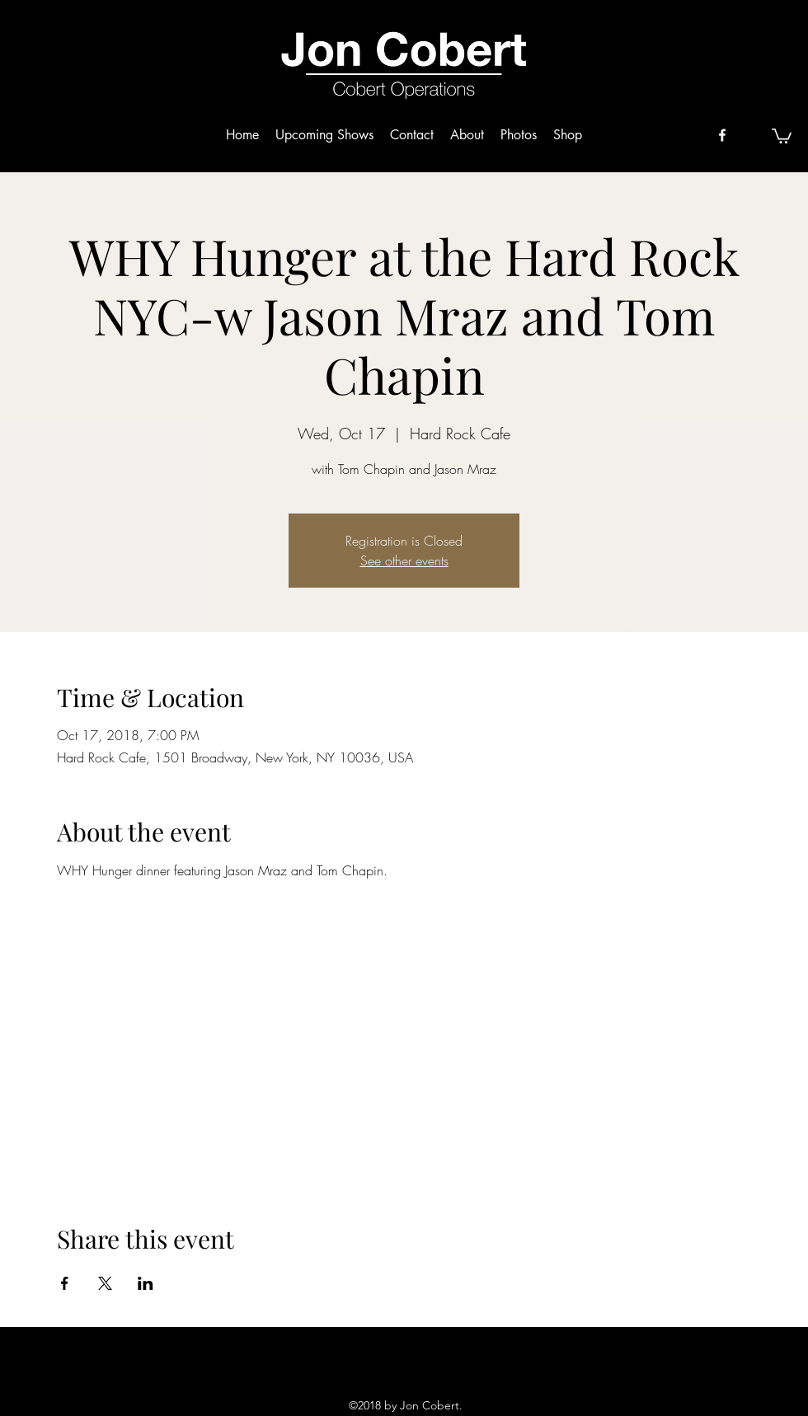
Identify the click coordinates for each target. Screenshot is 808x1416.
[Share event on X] (105, 1283)
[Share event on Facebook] (65, 1283)
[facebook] (722, 135)
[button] (782, 135)
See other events (404, 560)
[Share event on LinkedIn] (145, 1283)
